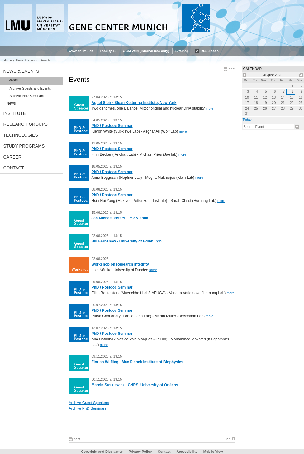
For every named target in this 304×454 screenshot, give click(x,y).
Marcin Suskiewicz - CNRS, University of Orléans (135, 385)
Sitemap (182, 51)
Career (12, 156)
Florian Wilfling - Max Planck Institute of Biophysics (137, 362)
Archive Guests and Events (30, 88)
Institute (14, 113)
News (11, 103)
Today (247, 119)
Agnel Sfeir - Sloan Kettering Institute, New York (134, 102)
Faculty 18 (108, 51)
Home (8, 60)
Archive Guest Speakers (89, 403)
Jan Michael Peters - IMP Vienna (120, 218)
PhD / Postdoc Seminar (112, 126)
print (232, 69)
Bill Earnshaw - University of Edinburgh (127, 241)
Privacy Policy (140, 451)
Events (12, 80)
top (228, 439)
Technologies (20, 135)
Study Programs (24, 146)
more (209, 108)
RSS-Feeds (210, 51)
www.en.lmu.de (81, 51)
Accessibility (187, 451)
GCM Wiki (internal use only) (146, 51)
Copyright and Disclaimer (101, 451)
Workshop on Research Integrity (120, 264)
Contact (13, 167)
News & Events (26, 60)
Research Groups (25, 124)
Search (297, 127)
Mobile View (213, 451)
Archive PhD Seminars (27, 96)
